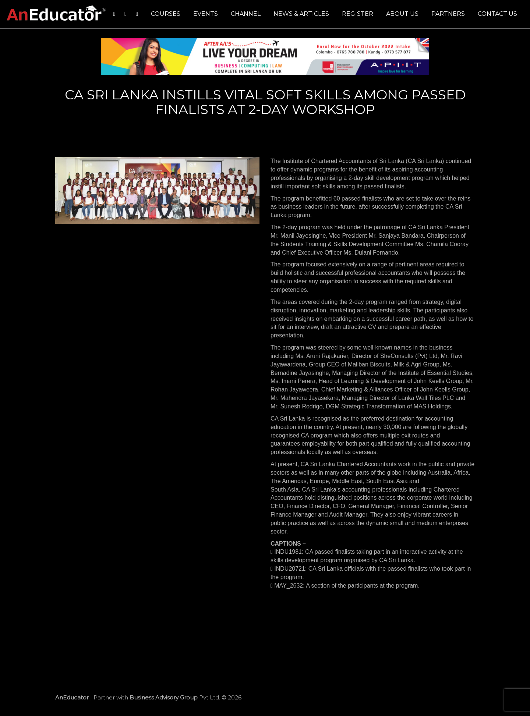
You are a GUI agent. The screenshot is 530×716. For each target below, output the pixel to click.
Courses (165, 13)
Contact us (497, 13)
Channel (246, 13)
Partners (448, 13)
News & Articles (301, 13)
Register (357, 13)
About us (402, 13)
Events (205, 13)
